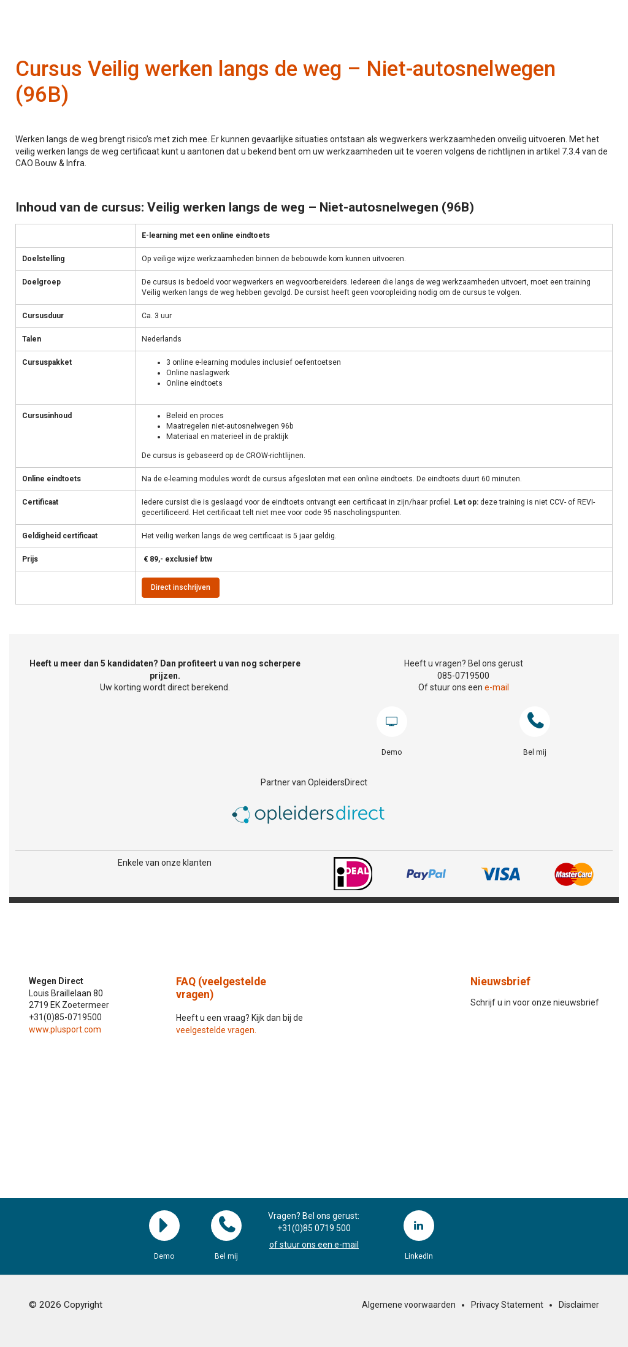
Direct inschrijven (180, 587)
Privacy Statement (507, 1305)
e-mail (496, 687)
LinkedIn (419, 1225)
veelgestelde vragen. (216, 1030)
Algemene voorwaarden (409, 1305)
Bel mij (534, 721)
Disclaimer (579, 1305)
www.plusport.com (65, 1029)
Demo (392, 721)
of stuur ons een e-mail (314, 1245)
